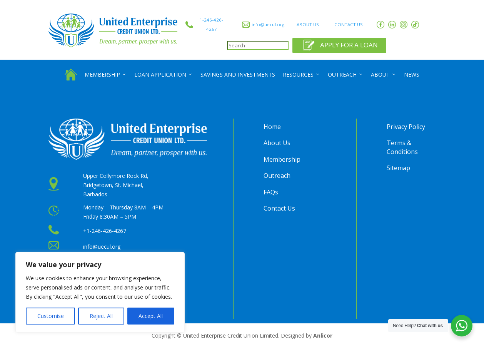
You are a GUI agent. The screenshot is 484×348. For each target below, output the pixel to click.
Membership (106, 75)
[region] (100, 292)
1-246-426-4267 (211, 24)
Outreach (345, 75)
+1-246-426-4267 (104, 230)
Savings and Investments (237, 74)
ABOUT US (308, 24)
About (383, 75)
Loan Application (163, 75)
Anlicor (322, 335)
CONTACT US (348, 24)
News (411, 74)
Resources (301, 75)
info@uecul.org (268, 24)
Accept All (151, 316)
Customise (50, 316)
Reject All (101, 316)
